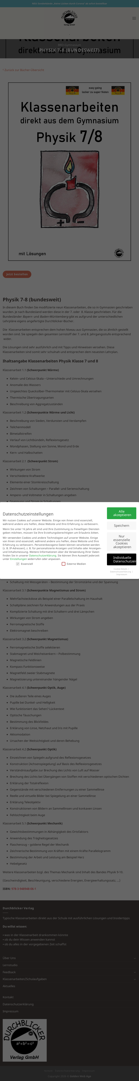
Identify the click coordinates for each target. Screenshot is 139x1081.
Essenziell (24, 564)
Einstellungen (18, 559)
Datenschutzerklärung (42, 555)
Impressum (121, 574)
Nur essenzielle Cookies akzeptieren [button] (122, 541)
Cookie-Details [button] (121, 569)
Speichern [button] (121, 525)
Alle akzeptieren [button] (122, 513)
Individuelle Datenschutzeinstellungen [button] (124, 559)
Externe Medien (74, 564)
